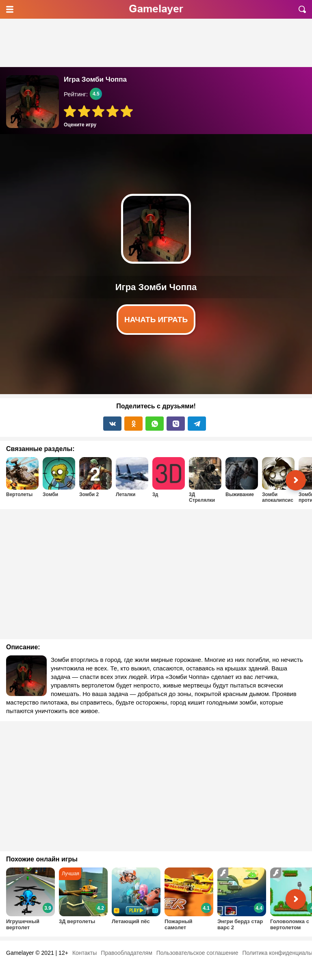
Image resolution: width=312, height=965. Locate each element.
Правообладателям (126, 953)
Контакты (84, 953)
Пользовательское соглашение (197, 953)
